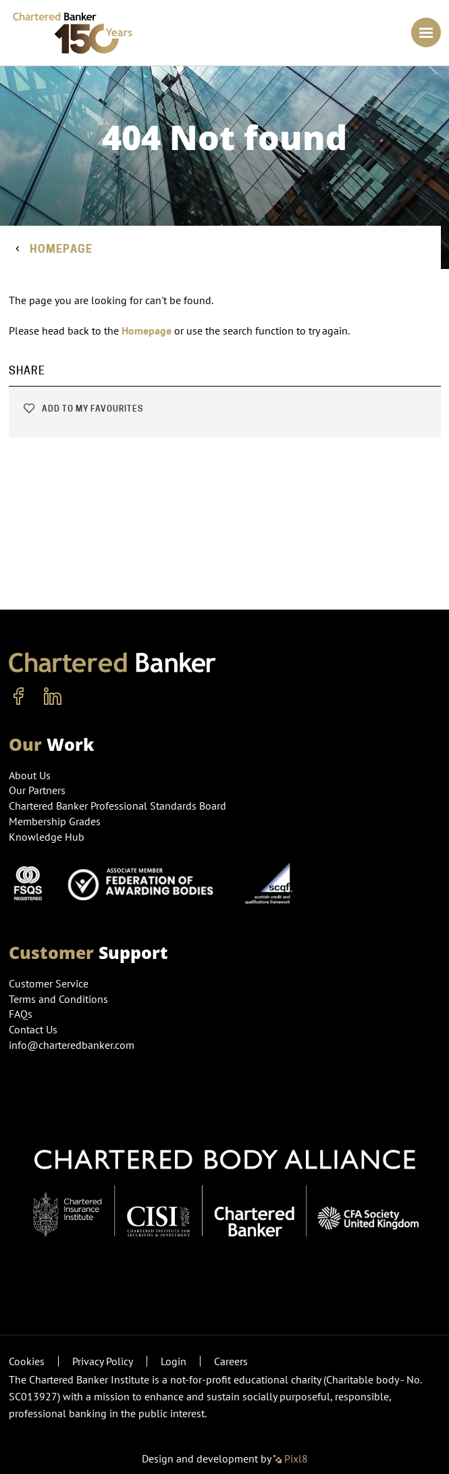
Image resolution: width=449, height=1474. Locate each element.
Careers (231, 1361)
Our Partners (37, 790)
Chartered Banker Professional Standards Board (117, 805)
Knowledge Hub (46, 836)
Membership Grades (55, 821)
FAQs (20, 1014)
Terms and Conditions (58, 999)
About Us (30, 775)
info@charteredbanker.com (73, 1045)
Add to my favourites (82, 408)
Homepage (61, 249)
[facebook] (19, 697)
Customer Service (48, 983)
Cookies (27, 1361)
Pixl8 (290, 1458)
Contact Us (33, 1029)
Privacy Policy (102, 1361)
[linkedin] (53, 697)
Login (173, 1361)
